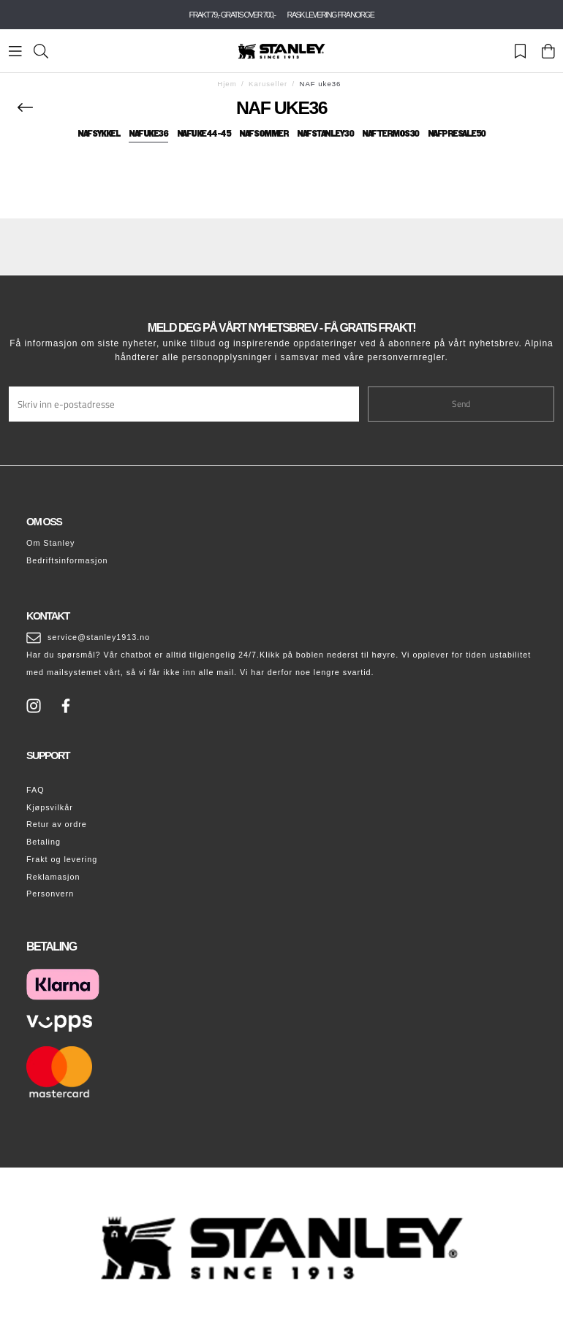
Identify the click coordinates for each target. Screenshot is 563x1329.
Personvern (50, 893)
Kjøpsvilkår (49, 807)
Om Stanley (50, 542)
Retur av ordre (56, 824)
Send (461, 404)
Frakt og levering (61, 859)
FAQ (35, 789)
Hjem (226, 84)
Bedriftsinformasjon (66, 560)
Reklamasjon (53, 876)
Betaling (43, 841)
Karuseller (268, 84)
